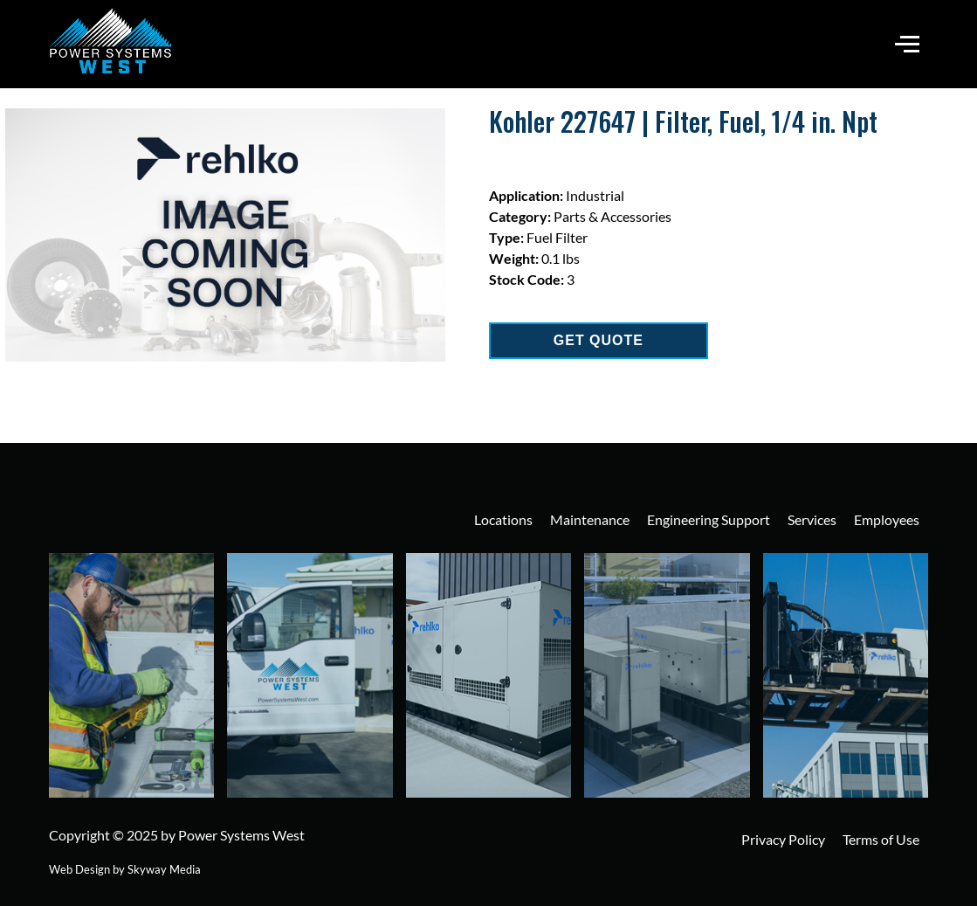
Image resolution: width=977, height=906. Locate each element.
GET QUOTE (598, 340)
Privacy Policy (783, 839)
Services (812, 519)
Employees (886, 519)
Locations (503, 519)
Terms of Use (881, 839)
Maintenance (590, 519)
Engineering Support (708, 519)
